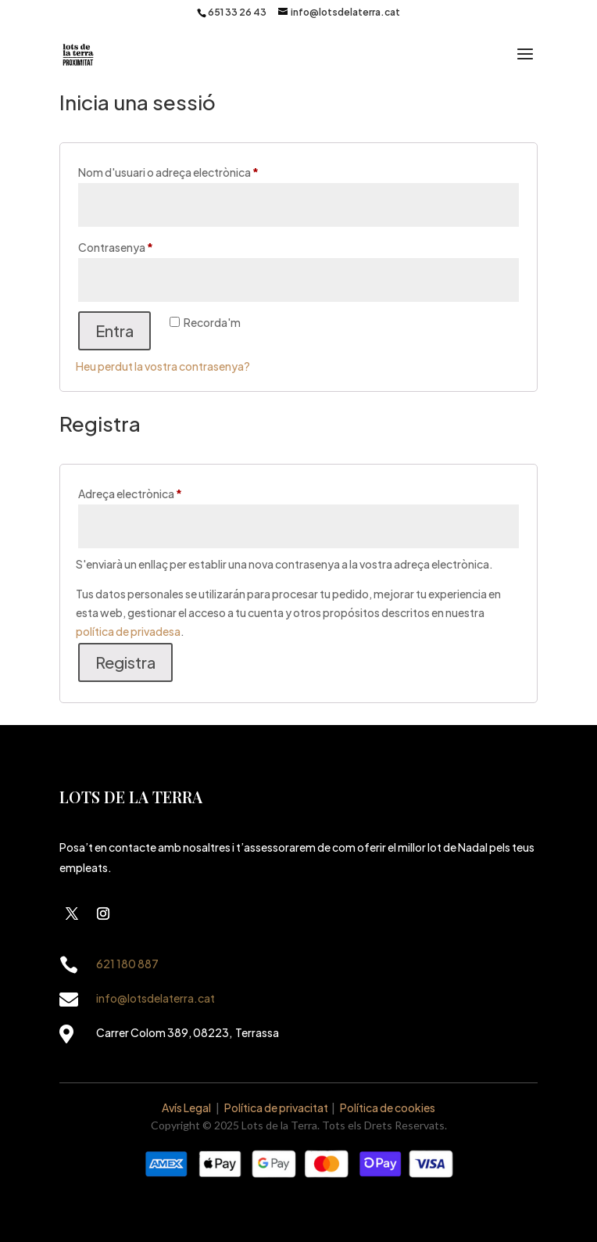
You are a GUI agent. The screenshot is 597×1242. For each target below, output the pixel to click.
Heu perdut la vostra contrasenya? (163, 366)
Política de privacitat (276, 1107)
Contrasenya (141, 245)
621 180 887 (127, 964)
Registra (125, 662)
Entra (114, 330)
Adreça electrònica (156, 492)
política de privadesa (128, 631)
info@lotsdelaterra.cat (155, 998)
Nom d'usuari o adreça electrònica (194, 170)
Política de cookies (387, 1107)
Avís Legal (186, 1107)
